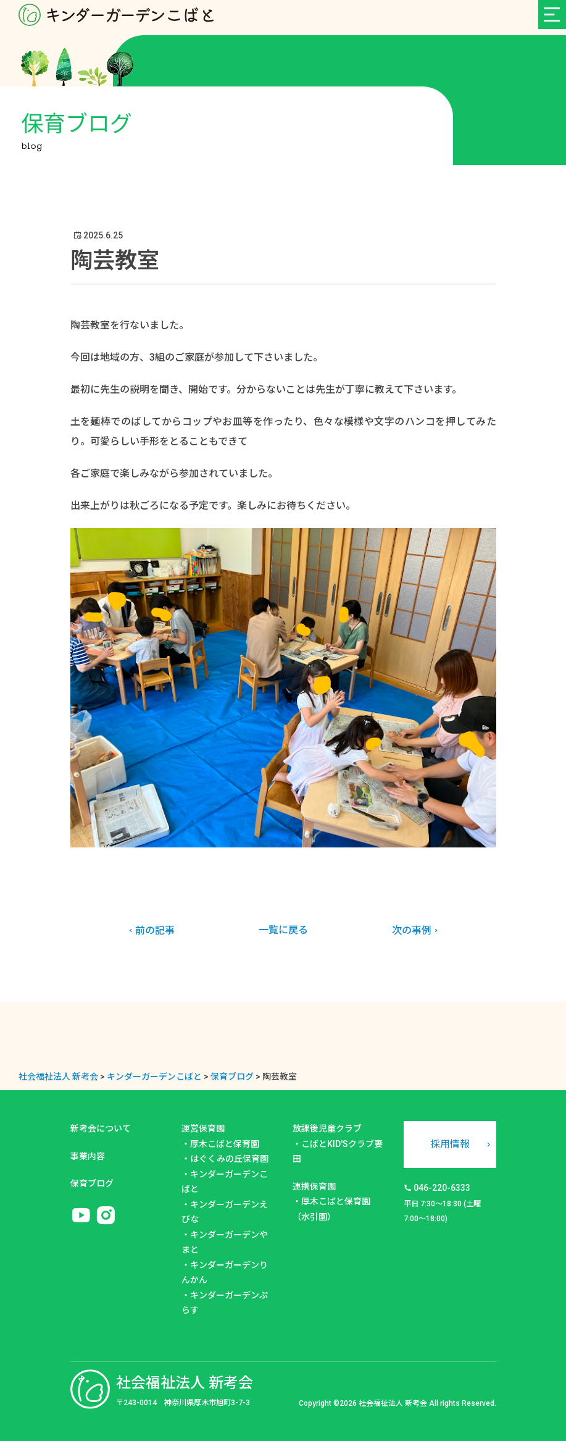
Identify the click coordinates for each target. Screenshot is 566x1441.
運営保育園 (203, 1128)
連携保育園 (314, 1186)
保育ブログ (92, 1183)
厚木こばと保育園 (224, 1144)
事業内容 (87, 1156)
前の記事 (150, 930)
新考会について (100, 1128)
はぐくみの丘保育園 (229, 1159)
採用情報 (450, 1144)
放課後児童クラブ (327, 1128)
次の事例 (416, 930)
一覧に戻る (283, 930)
